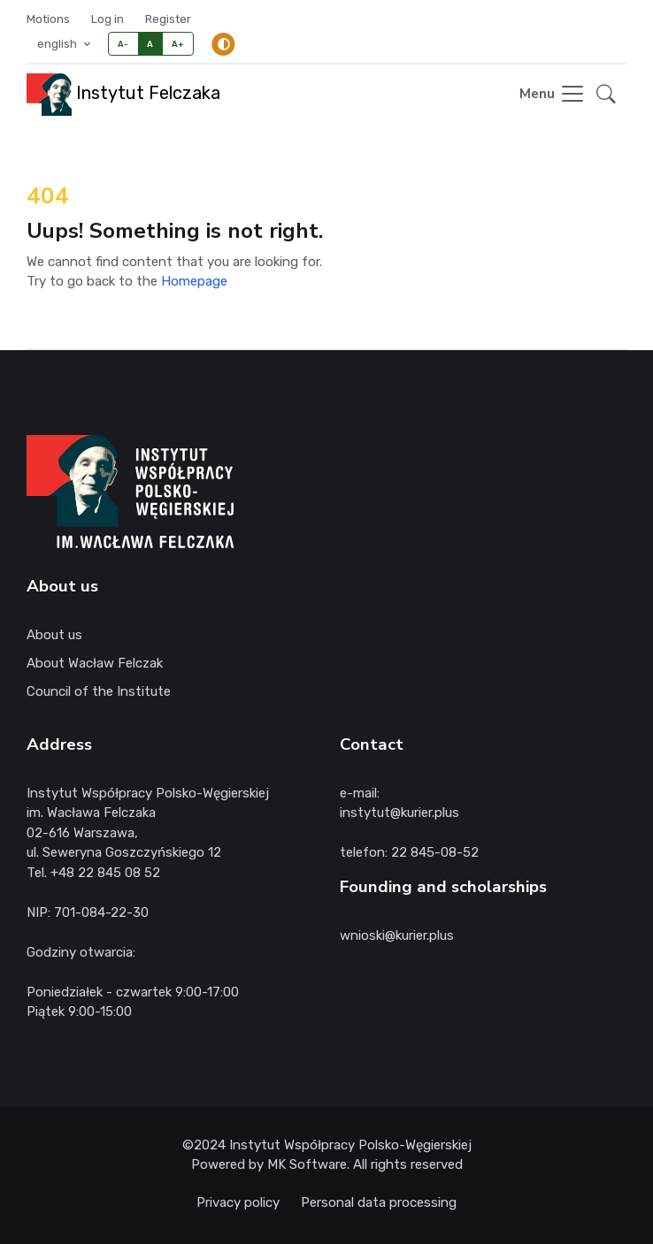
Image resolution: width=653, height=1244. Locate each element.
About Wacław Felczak (95, 663)
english (58, 43)
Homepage (194, 281)
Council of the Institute (99, 691)
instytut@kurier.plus (399, 812)
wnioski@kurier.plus (397, 935)
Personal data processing (379, 1202)
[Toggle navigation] (552, 95)
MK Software (307, 1164)
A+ (178, 44)
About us (54, 635)
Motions (48, 19)
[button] (606, 94)
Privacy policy (238, 1202)
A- (123, 44)
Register (168, 19)
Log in (107, 19)
